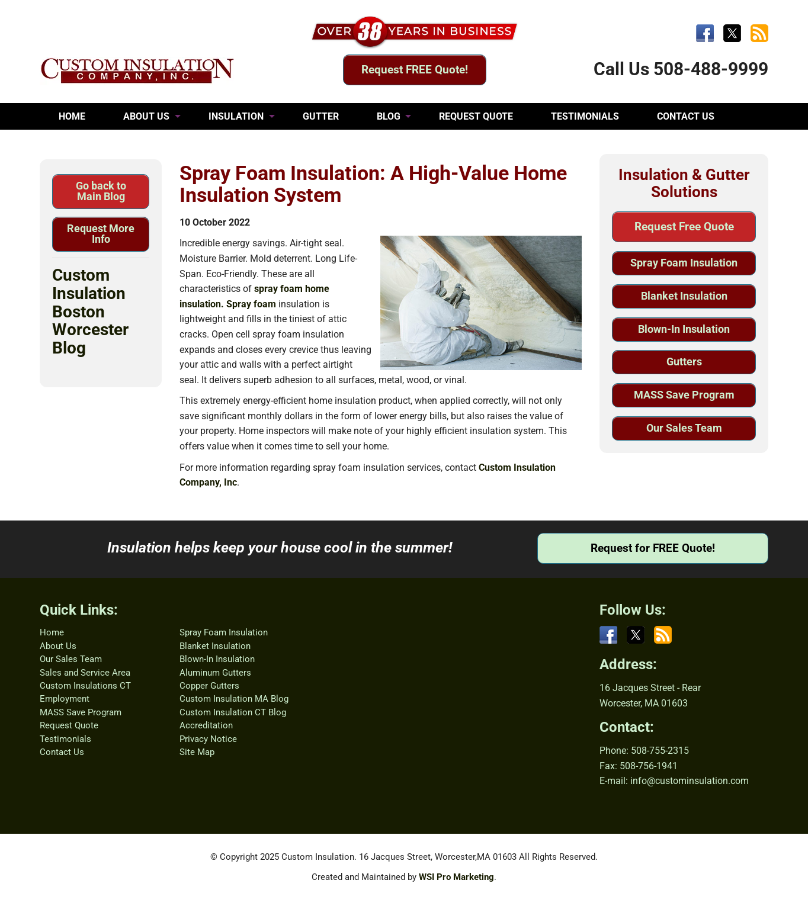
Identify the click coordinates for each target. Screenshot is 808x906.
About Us (58, 646)
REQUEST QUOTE (476, 116)
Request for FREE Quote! (653, 548)
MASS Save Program (684, 394)
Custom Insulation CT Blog (232, 712)
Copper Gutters (209, 685)
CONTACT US (685, 116)
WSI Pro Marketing (456, 877)
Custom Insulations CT (85, 685)
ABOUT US (146, 116)
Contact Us (62, 752)
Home (52, 632)
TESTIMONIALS (585, 116)
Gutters (684, 361)
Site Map (196, 752)
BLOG (388, 116)
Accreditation (206, 725)
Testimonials (65, 739)
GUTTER (321, 116)
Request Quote (69, 725)
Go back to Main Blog (101, 191)
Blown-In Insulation (684, 329)
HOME (72, 116)
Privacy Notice (208, 739)
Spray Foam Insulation (684, 262)
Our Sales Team (684, 428)
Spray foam (251, 304)
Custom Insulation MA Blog (233, 698)
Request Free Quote (684, 226)
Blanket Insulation (684, 296)
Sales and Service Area (85, 672)
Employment (64, 698)
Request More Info (100, 233)
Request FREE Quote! (414, 69)
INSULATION (236, 116)
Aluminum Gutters (215, 672)
